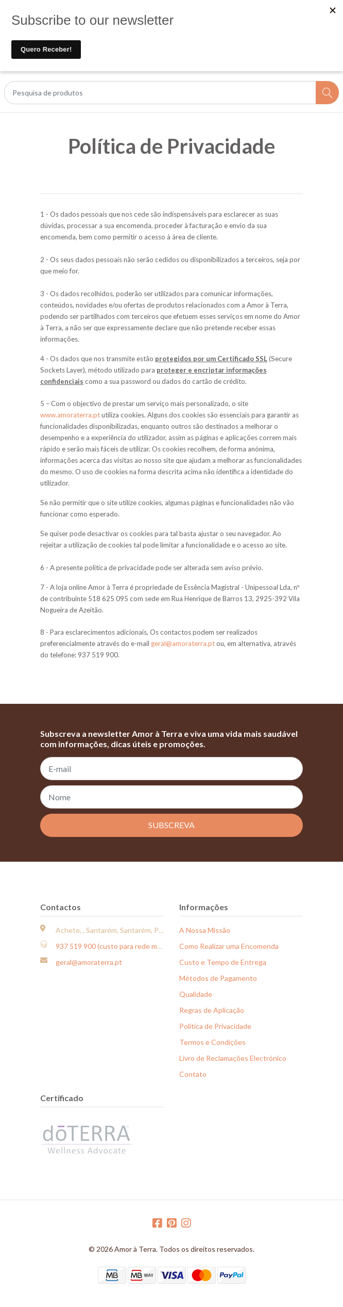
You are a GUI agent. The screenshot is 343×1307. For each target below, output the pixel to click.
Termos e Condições (212, 1042)
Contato (193, 1074)
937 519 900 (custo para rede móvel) (114, 946)
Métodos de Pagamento (218, 978)
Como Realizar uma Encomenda (229, 946)
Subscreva (171, 825)
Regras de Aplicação (211, 1010)
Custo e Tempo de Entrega (222, 962)
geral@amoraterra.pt (183, 643)
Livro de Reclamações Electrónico (232, 1058)
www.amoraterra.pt (70, 415)
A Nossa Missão (204, 930)
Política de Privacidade (215, 1026)
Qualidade (195, 994)
